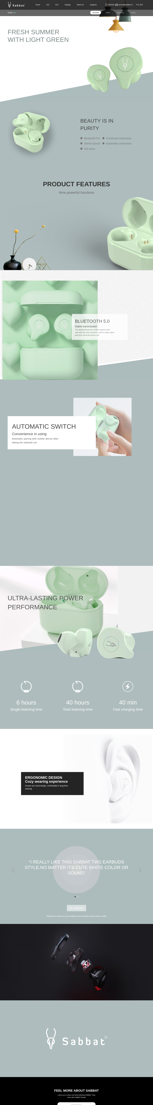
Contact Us (102, 1092)
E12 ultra (81, 1092)
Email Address (76, 1060)
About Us (80, 5)
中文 (137, 5)
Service (122, 1089)
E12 (56, 5)
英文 (141, 5)
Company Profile (104, 1086)
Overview (95, 12)
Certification (103, 1095)
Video (108, 12)
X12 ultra (81, 1089)
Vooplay (68, 5)
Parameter (120, 12)
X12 (47, 5)
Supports (93, 5)
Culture (101, 1089)
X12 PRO (81, 1086)
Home (38, 5)
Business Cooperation (127, 1086)
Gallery (133, 12)
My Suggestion (76, 863)
